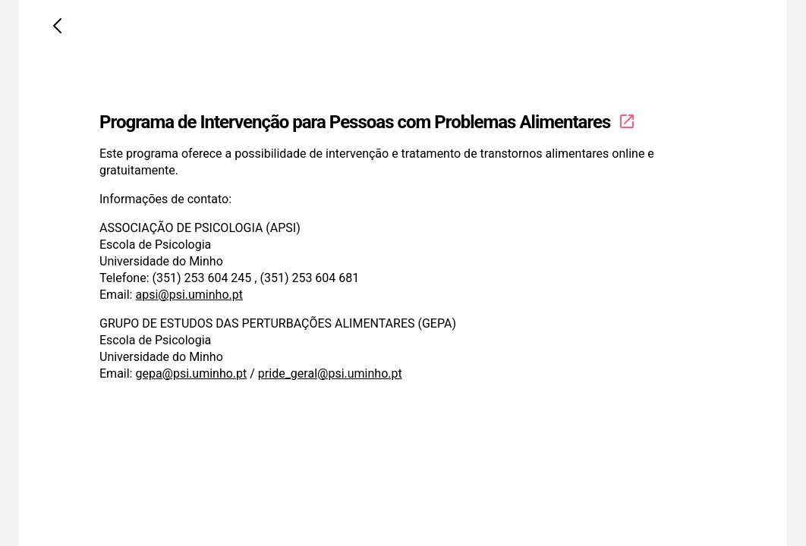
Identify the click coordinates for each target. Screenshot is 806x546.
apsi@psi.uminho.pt (189, 294)
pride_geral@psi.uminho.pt (330, 373)
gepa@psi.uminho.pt (191, 373)
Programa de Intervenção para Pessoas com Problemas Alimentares (367, 122)
